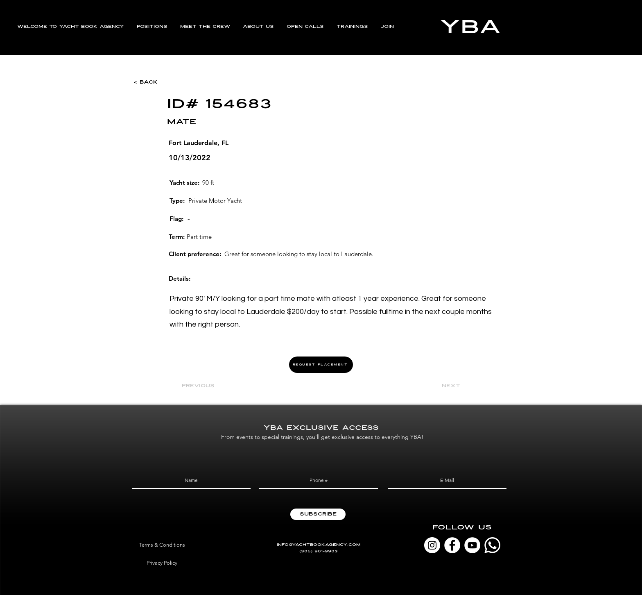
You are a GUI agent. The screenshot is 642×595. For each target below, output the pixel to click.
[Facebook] (452, 545)
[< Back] (160, 82)
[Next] (439, 386)
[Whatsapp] (492, 545)
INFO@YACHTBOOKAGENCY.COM (319, 545)
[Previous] (209, 386)
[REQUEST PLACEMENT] (321, 365)
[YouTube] (472, 545)
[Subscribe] (317, 514)
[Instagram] (432, 545)
